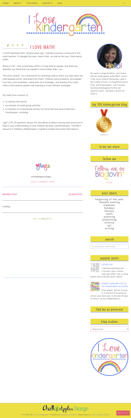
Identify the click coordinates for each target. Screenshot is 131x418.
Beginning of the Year (109, 199)
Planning (109, 216)
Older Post (75, 194)
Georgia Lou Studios (69, 415)
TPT (109, 225)
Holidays (109, 208)
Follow (109, 182)
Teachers (31, 3)
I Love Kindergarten (41, 415)
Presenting (109, 219)
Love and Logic (107, 264)
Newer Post (10, 194)
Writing (109, 228)
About (17, 3)
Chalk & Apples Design (100, 415)
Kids (59, 3)
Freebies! (109, 205)
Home (6, 3)
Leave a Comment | (40, 182)
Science (110, 222)
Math (52, 182)
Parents (47, 3)
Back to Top (123, 413)
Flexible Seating (109, 202)
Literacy (109, 211)
